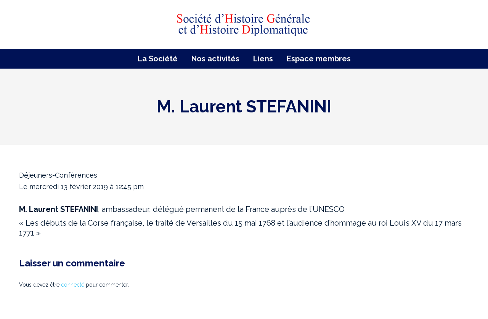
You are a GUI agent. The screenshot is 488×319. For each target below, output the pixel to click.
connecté (72, 285)
